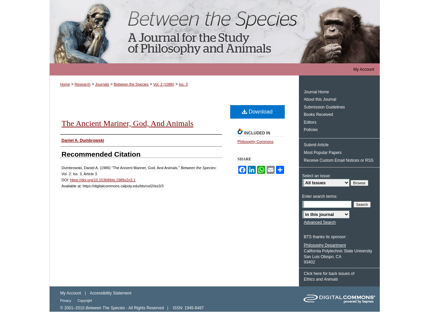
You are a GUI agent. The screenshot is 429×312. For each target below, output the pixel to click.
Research (83, 84)
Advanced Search (320, 222)
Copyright (85, 301)
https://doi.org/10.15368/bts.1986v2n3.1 (102, 180)
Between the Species (215, 31)
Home (65, 84)
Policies (311, 129)
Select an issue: (316, 176)
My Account (70, 293)
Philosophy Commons (256, 141)
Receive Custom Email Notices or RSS (339, 160)
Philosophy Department (325, 245)
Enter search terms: (320, 196)
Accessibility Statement (110, 293)
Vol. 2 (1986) (163, 84)
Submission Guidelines (324, 107)
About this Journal (320, 99)
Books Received (318, 114)
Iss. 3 (183, 84)
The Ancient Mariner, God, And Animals (128, 123)
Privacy (66, 301)
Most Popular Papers (323, 152)
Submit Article (316, 145)
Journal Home (316, 92)
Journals (102, 84)
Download (257, 112)
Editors (310, 122)
